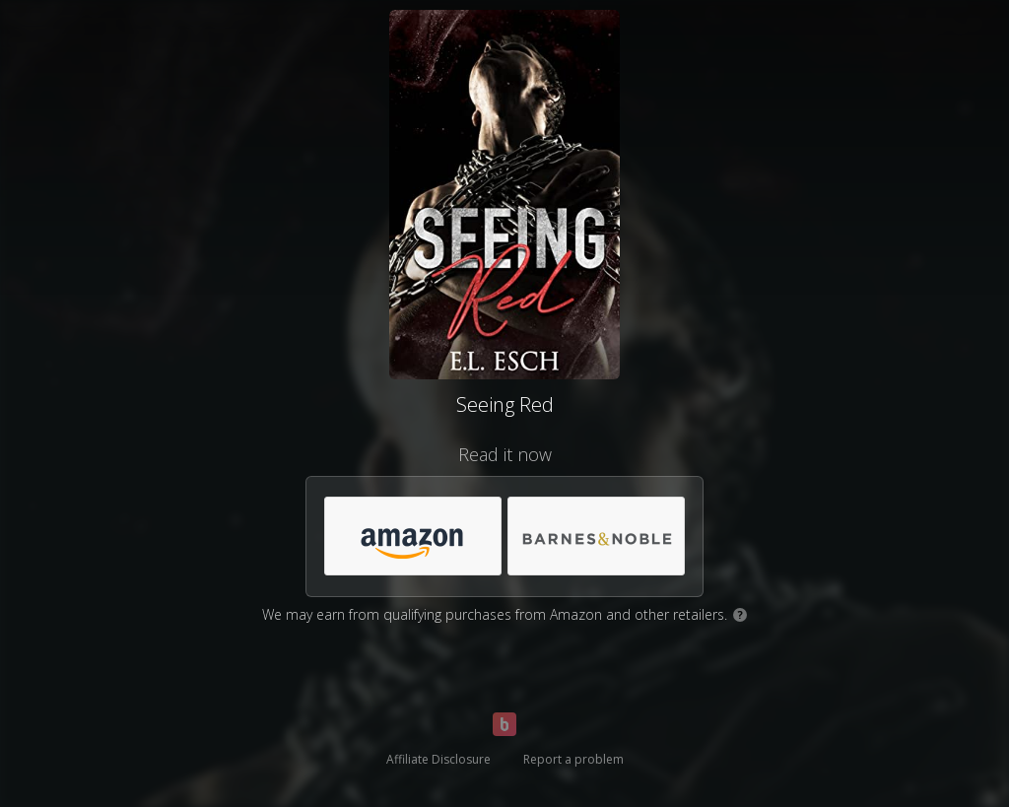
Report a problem (573, 759)
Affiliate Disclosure (438, 759)
